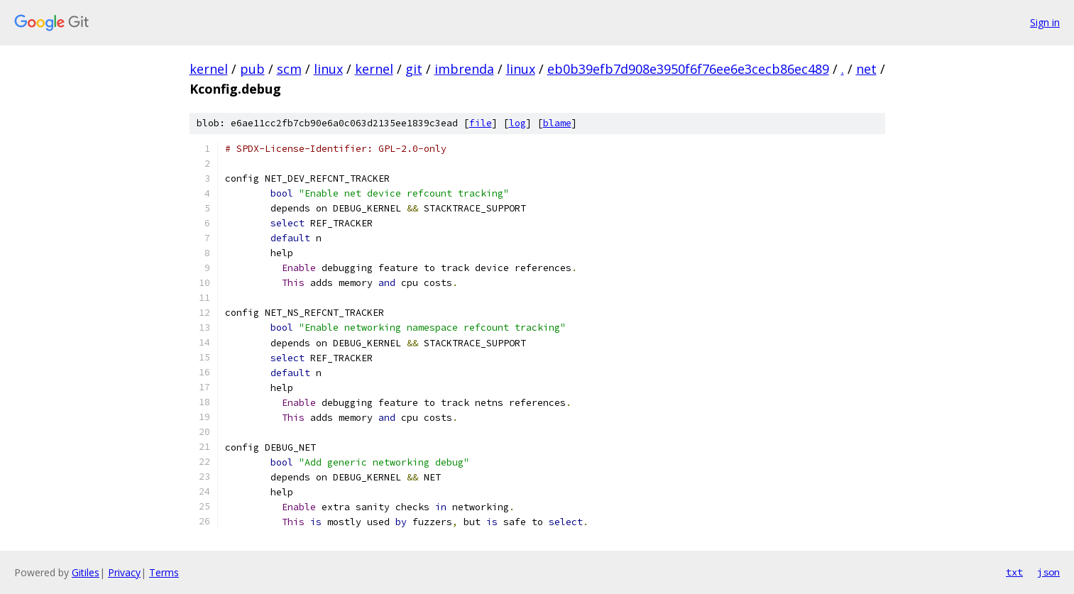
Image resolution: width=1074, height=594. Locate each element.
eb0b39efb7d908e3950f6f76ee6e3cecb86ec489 (688, 68)
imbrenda (464, 68)
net (866, 68)
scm (289, 68)
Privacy (124, 572)
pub (252, 68)
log (517, 123)
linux (328, 68)
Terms (164, 572)
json (1048, 572)
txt (1014, 572)
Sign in (1045, 22)
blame (557, 123)
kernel (209, 68)
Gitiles (85, 572)
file (480, 123)
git (413, 68)
